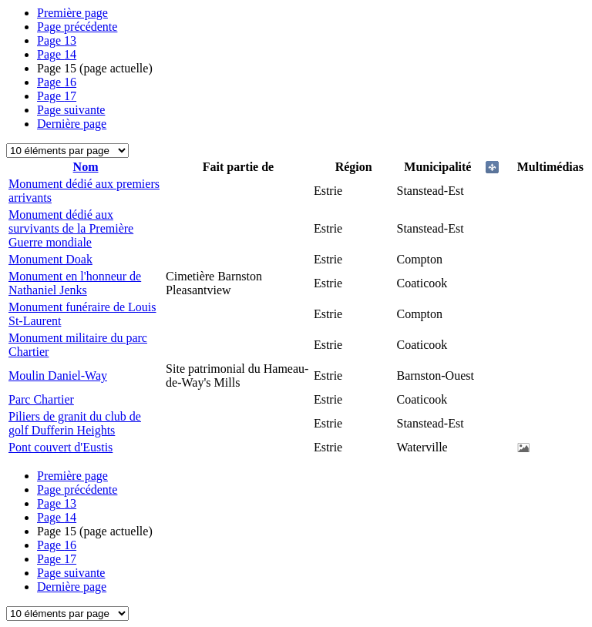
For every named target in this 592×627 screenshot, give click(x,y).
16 (56, 82)
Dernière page (71, 123)
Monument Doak (50, 259)
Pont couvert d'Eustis (60, 447)
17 (56, 95)
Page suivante (71, 109)
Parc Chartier (41, 399)
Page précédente (77, 26)
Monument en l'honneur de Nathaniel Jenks (74, 283)
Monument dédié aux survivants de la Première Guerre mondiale (70, 228)
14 (56, 54)
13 (56, 40)
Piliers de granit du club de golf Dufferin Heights (74, 423)
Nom (86, 166)
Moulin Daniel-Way (57, 375)
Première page (72, 12)
